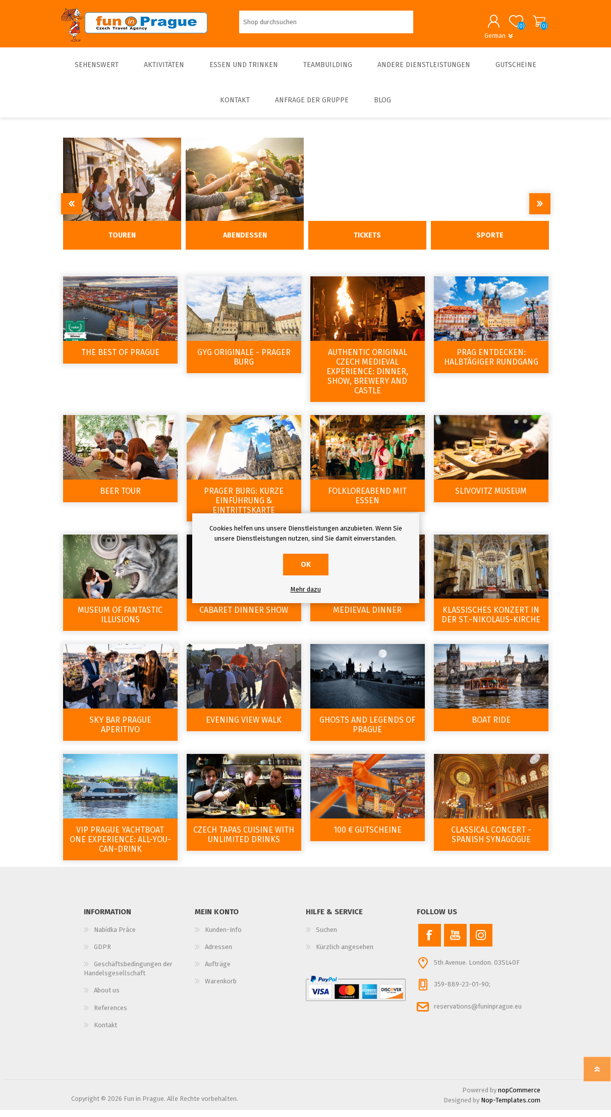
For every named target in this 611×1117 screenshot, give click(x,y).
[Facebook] (429, 942)
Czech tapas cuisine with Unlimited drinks (243, 841)
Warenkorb (529, 25)
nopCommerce (519, 1097)
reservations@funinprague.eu (478, 1013)
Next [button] (539, 210)
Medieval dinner (367, 617)
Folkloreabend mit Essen (367, 502)
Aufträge (218, 971)
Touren (122, 242)
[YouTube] (455, 942)
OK (306, 564)
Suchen (326, 936)
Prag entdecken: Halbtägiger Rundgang (491, 364)
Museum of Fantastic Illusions (120, 621)
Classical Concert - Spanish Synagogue (491, 841)
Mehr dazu (306, 589)
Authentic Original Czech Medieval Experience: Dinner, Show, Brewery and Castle (367, 378)
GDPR (102, 954)
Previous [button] (71, 210)
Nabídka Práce (115, 936)
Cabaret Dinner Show (243, 617)
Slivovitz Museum (491, 498)
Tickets (367, 242)
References (110, 1015)
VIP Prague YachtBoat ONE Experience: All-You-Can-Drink (120, 846)
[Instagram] (481, 942)
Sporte (490, 242)
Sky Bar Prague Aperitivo (120, 731)
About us (107, 997)
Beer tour (120, 498)
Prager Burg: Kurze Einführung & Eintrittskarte (244, 507)
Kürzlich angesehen (344, 954)
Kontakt (105, 1032)
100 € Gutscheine (368, 837)
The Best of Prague (120, 359)
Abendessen (245, 242)
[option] (122, 201)
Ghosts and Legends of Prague (367, 731)
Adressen (218, 954)
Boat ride (491, 727)
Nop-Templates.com (510, 1107)
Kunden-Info (223, 936)
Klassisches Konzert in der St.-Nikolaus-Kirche (490, 621)
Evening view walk (244, 727)
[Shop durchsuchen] (326, 25)
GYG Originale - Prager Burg (244, 364)
